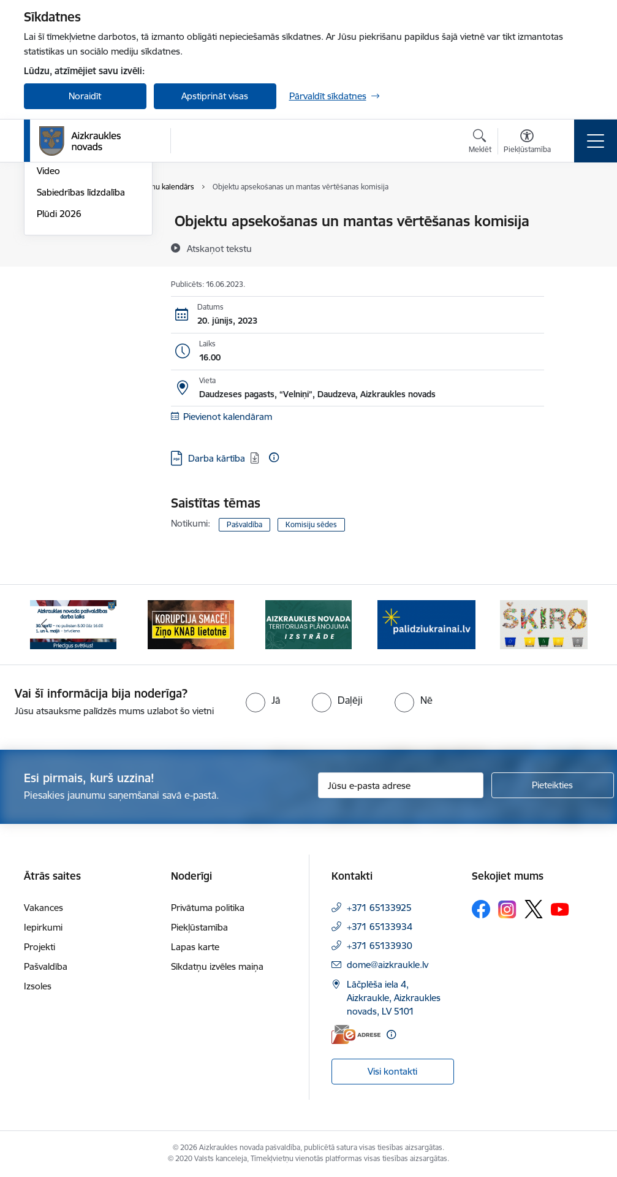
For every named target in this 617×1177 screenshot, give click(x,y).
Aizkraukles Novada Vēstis (77, 269)
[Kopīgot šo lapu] (576, 247)
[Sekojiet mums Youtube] (560, 908)
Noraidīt (85, 96)
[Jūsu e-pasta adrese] (400, 785)
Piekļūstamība (199, 927)
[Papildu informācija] (274, 457)
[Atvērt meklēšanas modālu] (480, 143)
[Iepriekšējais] (44, 624)
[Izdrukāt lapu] (576, 216)
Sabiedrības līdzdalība (81, 338)
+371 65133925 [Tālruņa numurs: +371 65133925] (379, 907)
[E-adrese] (355, 1034)
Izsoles (37, 986)
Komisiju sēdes (311, 524)
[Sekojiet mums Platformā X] (533, 909)
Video (48, 316)
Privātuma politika (207, 907)
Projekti (39, 947)
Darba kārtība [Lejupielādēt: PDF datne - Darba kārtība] (216, 458)
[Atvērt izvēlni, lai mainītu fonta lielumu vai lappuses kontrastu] (527, 143)
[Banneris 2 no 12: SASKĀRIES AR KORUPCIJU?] (191, 624)
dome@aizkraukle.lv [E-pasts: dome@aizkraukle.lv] (387, 964)
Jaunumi (54, 243)
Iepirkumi (43, 927)
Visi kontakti (392, 1071)
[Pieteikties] (552, 785)
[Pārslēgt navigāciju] (595, 141)
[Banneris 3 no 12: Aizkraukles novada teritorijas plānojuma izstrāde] (308, 624)
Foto (46, 296)
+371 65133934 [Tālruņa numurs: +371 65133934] (379, 926)
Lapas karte (195, 947)
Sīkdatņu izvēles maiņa (217, 966)
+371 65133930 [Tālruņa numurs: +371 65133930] (379, 945)
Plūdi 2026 (59, 359)
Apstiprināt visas (214, 96)
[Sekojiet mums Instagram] (507, 909)
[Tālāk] (573, 624)
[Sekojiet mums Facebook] (481, 909)
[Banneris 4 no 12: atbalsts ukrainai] (426, 624)
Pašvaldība (244, 524)
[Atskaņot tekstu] (219, 248)
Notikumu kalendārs (78, 221)
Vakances (43, 907)
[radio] (263, 700)
